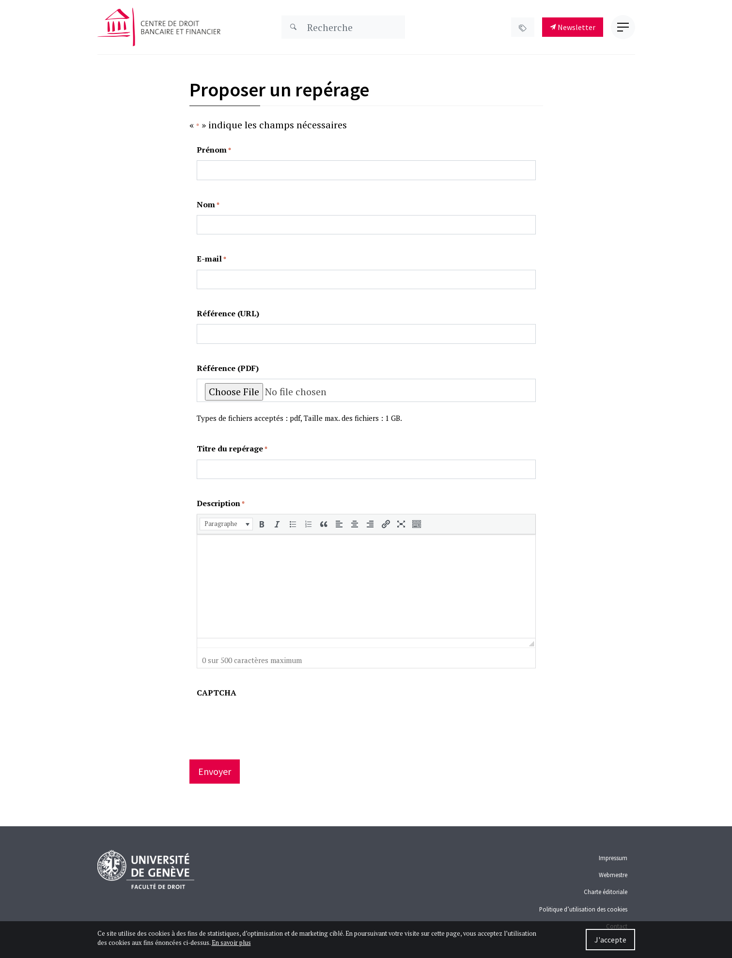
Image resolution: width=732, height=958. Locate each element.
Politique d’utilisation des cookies (583, 909)
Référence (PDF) (228, 368)
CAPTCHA (216, 692)
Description (221, 503)
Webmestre (613, 875)
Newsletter (572, 27)
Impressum (613, 858)
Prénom (214, 149)
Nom (208, 204)
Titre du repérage (232, 448)
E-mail (211, 258)
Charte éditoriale (605, 892)
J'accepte (610, 939)
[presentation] (226, 524)
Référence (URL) (228, 313)
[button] (226, 524)
